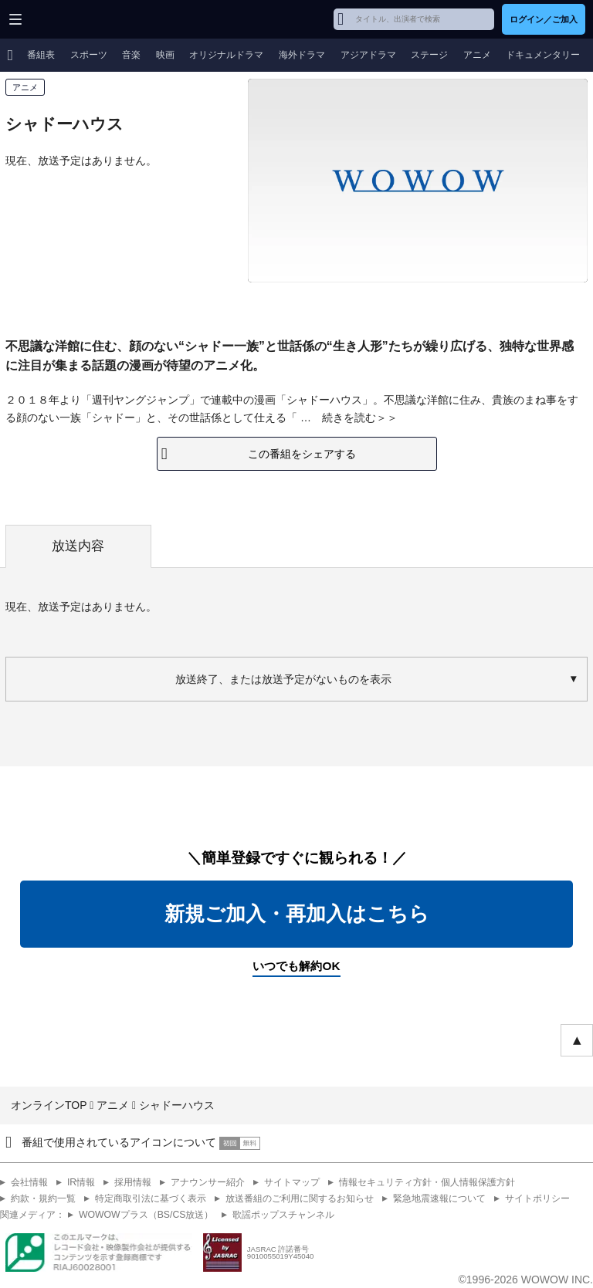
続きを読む (349, 417)
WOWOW (70, 19)
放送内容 (78, 546)
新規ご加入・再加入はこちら (296, 913)
